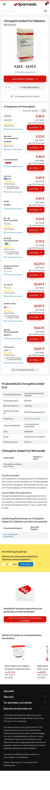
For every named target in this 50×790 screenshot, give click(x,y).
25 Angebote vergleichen (25, 72)
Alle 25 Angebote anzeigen (25, 370)
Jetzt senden (25, 564)
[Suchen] (45, 11)
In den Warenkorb (29, 87)
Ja (7, 564)
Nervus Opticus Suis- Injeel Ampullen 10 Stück (18, 666)
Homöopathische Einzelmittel (10, 535)
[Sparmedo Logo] (25, 4)
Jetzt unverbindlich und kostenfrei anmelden (25, 619)
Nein (15, 564)
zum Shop (35, 127)
